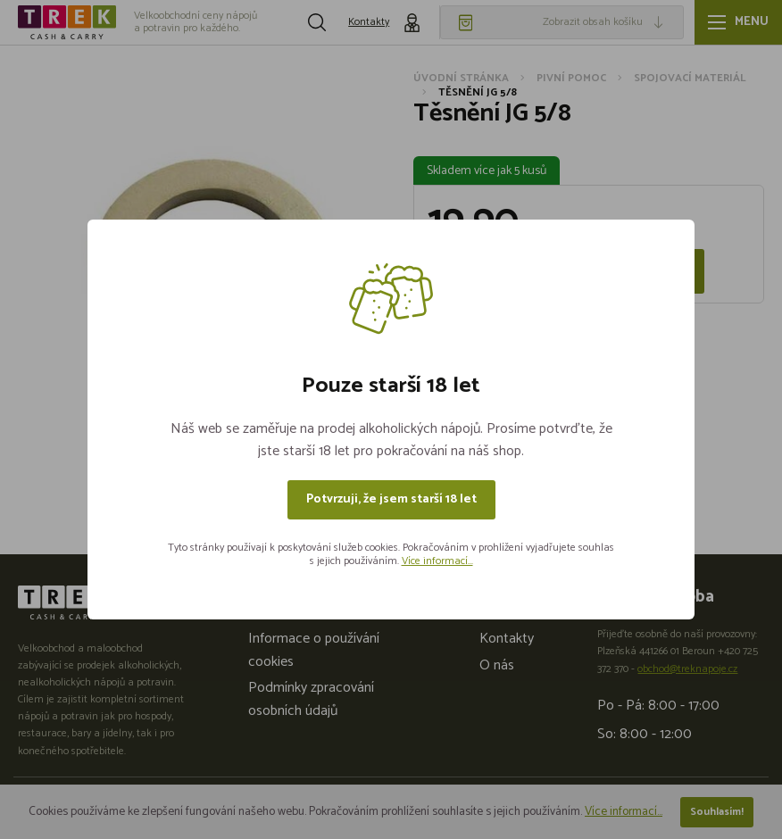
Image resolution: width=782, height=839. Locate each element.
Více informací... (437, 560)
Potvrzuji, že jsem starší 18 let (391, 499)
